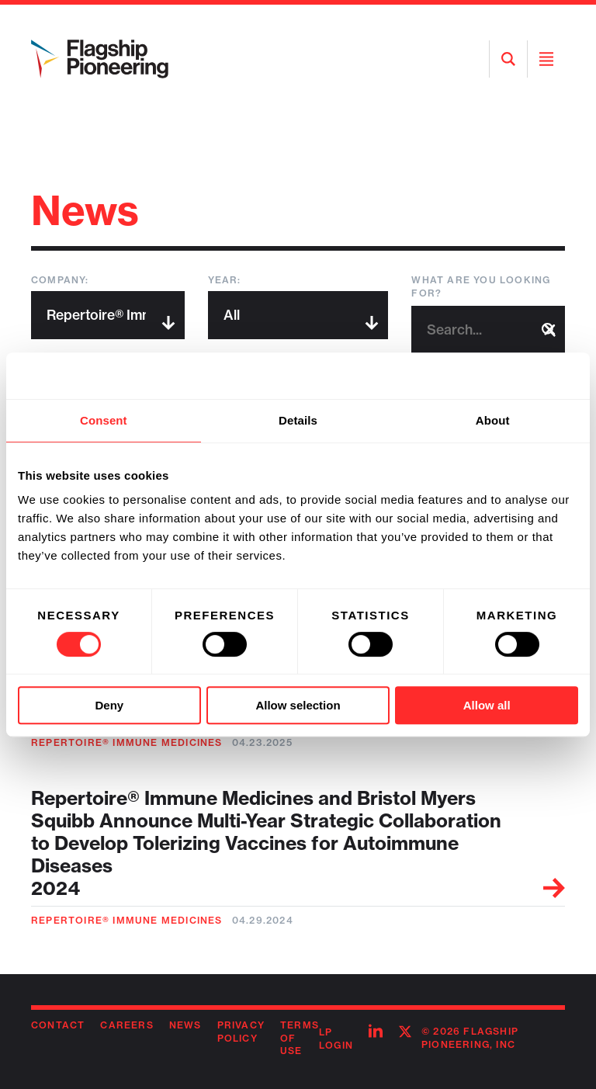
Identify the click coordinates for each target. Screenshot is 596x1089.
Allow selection (297, 705)
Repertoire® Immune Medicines (127, 742)
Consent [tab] (103, 420)
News (185, 1025)
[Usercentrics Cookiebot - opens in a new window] (510, 375)
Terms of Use (299, 1038)
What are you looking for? (480, 286)
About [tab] (493, 420)
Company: (60, 280)
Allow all (487, 705)
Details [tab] (298, 420)
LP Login (336, 1038)
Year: (224, 280)
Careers (126, 1025)
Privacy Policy (241, 1031)
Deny (109, 705)
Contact (58, 1025)
